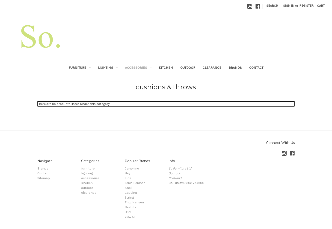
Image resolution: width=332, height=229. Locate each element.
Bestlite (130, 207)
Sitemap (43, 178)
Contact (256, 67)
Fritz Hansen (134, 202)
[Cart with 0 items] (320, 5)
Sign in (288, 6)
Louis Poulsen (135, 183)
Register (306, 6)
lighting (108, 67)
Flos (128, 178)
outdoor (187, 67)
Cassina (131, 193)
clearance (212, 67)
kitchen (166, 67)
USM (128, 212)
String (129, 197)
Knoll (129, 188)
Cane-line (132, 168)
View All (130, 217)
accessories (138, 67)
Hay (127, 173)
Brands (235, 67)
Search (272, 6)
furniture (80, 67)
